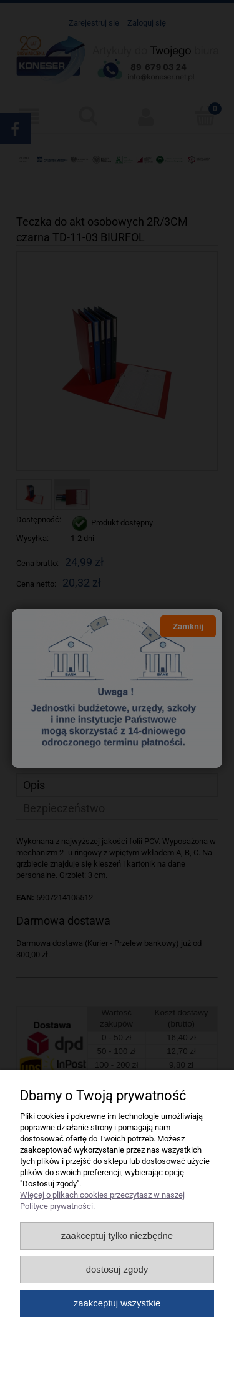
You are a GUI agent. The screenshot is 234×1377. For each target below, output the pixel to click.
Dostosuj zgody (117, 1269)
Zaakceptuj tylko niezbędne (117, 1235)
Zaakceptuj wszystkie (117, 1303)
